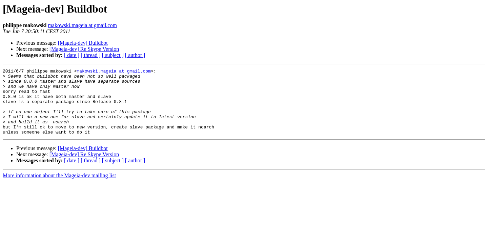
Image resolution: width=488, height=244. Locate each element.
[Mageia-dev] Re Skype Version (84, 49)
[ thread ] (91, 55)
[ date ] (71, 55)
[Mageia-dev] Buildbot (83, 43)
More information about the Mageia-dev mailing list (59, 188)
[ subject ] (113, 55)
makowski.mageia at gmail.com (82, 25)
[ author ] (135, 55)
